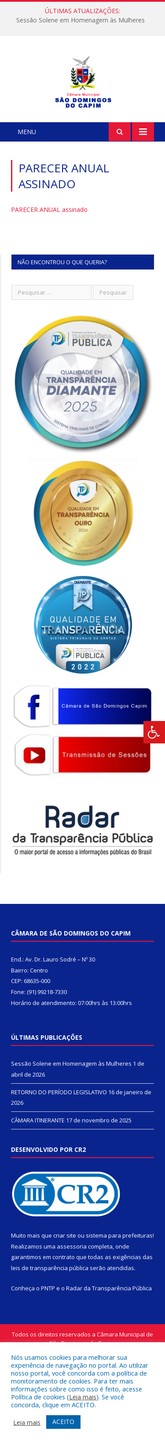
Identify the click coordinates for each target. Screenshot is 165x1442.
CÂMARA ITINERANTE (38, 1176)
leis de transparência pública (49, 1324)
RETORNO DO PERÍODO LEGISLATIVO (59, 1148)
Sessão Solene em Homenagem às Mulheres (80, 20)
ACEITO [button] (63, 1421)
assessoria (72, 1303)
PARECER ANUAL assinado (49, 266)
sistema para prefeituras (119, 1292)
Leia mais (82, 1396)
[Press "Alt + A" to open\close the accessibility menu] (154, 732)
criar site (64, 1292)
